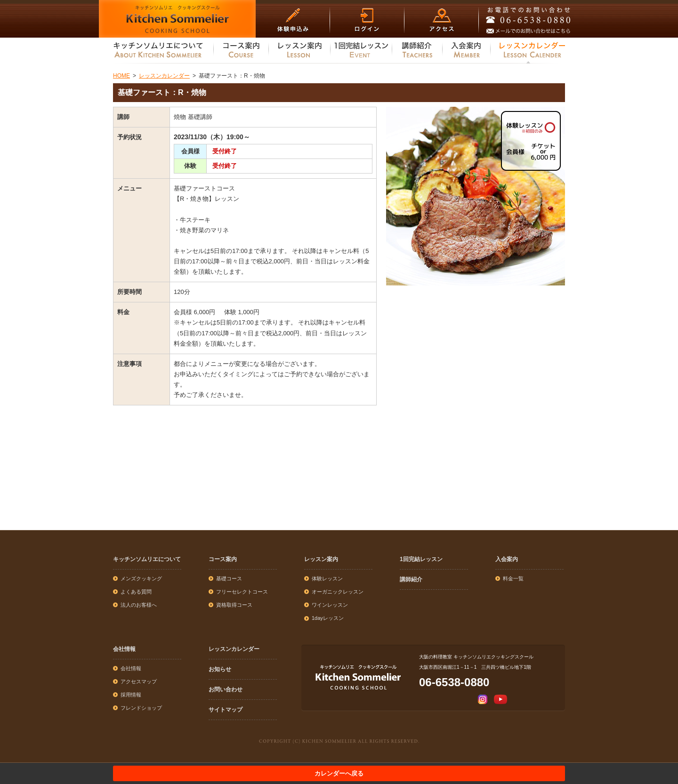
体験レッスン (327, 578)
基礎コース (229, 578)
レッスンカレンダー (234, 649)
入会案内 (506, 559)
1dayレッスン (328, 618)
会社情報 (124, 649)
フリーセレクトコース (242, 591)
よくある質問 (136, 591)
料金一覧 (513, 578)
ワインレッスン (330, 605)
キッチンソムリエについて (147, 559)
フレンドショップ (141, 708)
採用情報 (131, 694)
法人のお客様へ (139, 605)
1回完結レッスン (421, 559)
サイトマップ (225, 709)
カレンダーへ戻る (339, 773)
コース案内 (223, 559)
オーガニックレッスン (337, 591)
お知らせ (220, 669)
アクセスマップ (139, 681)
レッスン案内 (321, 559)
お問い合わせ (225, 689)
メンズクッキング (141, 578)
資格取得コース (234, 605)
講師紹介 (411, 579)
